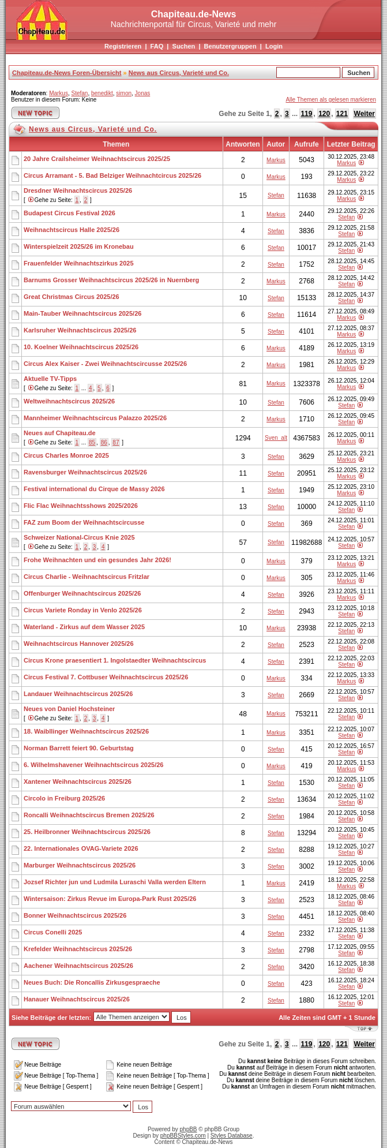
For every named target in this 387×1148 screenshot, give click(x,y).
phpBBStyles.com (183, 1135)
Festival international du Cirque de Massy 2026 (94, 488)
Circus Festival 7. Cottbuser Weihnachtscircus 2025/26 (106, 677)
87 (115, 442)
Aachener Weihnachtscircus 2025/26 (78, 965)
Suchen (184, 46)
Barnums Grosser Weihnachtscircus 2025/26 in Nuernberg (111, 279)
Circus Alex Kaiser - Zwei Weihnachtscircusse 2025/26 (105, 363)
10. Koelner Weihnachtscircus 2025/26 (81, 346)
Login (274, 46)
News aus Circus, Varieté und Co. (179, 72)
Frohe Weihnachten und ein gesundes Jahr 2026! (97, 559)
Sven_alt (276, 438)
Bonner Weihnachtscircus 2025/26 (75, 915)
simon (123, 93)
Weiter (364, 114)
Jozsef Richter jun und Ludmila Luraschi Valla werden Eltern (115, 881)
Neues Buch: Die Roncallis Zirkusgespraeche (92, 982)
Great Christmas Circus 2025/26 (71, 296)
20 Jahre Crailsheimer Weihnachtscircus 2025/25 (97, 158)
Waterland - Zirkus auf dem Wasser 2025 (84, 626)
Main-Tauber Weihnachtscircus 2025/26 (82, 313)
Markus (58, 93)
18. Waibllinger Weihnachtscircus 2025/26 (86, 731)
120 (324, 114)
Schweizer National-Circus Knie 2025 (79, 537)
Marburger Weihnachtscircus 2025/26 (80, 865)
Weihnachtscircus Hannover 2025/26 (79, 643)
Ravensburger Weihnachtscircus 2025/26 (85, 472)
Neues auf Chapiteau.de (60, 432)
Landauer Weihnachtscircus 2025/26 (78, 693)
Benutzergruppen (230, 46)
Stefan (79, 93)
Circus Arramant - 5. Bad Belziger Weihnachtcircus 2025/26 (112, 175)
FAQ (157, 46)
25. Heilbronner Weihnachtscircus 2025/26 (87, 831)
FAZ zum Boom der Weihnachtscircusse (84, 522)
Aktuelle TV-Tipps (50, 378)
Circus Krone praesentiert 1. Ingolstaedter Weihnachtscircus (115, 660)
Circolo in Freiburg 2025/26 (64, 798)
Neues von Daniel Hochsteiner (69, 708)
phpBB (188, 1129)
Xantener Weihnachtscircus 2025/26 (77, 781)
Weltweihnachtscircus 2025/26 (69, 401)
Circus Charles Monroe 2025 (66, 455)
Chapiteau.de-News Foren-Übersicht (66, 72)
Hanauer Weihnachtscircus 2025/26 (77, 999)
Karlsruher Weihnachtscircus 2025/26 (80, 330)
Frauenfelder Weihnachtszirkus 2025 (79, 263)
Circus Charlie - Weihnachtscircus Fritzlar (86, 576)
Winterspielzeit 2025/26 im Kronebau (79, 246)
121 (342, 114)
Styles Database (232, 1135)
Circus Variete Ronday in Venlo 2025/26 (83, 610)
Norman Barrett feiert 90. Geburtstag (79, 748)
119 (306, 114)
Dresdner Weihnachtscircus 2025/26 (78, 190)
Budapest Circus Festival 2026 (69, 213)
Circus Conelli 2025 (53, 932)
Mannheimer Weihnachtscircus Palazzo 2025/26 (95, 417)
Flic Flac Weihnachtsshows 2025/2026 (81, 505)
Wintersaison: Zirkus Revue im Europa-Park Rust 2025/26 (110, 898)
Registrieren (122, 46)
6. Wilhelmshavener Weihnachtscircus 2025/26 (93, 764)
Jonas (143, 93)
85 (92, 442)
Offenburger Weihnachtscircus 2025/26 (82, 593)
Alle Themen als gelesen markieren (330, 99)
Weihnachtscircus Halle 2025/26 (71, 229)
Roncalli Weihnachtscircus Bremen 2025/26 (89, 815)
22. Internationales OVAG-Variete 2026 (81, 848)
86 (104, 442)
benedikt (102, 93)
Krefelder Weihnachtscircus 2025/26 (78, 948)
